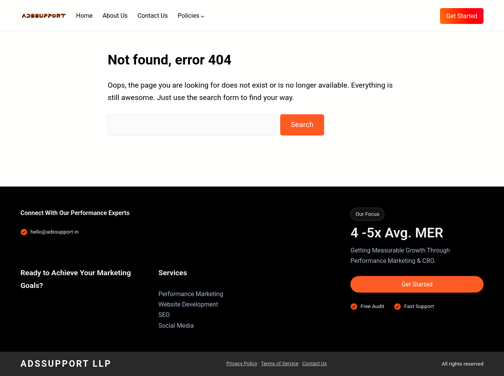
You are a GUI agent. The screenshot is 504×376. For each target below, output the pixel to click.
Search (302, 124)
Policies (189, 15)
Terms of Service (279, 363)
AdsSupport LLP (66, 363)
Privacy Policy (241, 363)
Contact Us (314, 363)
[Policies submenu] (203, 16)
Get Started (461, 16)
